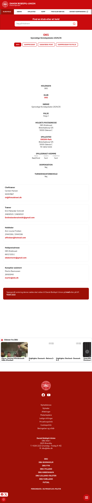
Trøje (36, 156)
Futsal (46, 482)
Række (46, 104)
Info (17, 44)
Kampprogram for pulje (67, 44)
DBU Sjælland (46, 479)
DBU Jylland (46, 469)
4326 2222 (11, 295)
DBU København (46, 472)
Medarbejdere (46, 415)
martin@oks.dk (11, 278)
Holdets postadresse (46, 123)
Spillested (46, 137)
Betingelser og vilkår (46, 428)
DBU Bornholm (46, 462)
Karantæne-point (46, 44)
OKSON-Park (46, 140)
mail (68, 292)
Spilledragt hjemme (46, 154)
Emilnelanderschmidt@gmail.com (20, 218)
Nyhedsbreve (46, 405)
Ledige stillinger (46, 418)
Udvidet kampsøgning (78, 11)
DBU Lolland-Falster (46, 476)
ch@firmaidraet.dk (13, 198)
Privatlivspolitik (46, 422)
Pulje (46, 114)
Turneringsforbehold (46, 174)
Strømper (56, 156)
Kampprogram (29, 44)
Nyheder (46, 408)
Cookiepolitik (46, 425)
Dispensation (46, 165)
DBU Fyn (46, 466)
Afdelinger (46, 412)
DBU (46, 459)
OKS (46, 98)
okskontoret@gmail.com (16, 258)
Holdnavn (46, 86)
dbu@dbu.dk (47, 448)
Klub (46, 95)
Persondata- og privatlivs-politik (46, 489)
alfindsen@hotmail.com (15, 238)
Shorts (46, 156)
